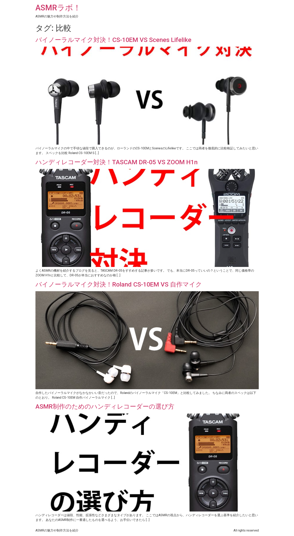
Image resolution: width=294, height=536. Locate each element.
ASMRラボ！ (58, 7)
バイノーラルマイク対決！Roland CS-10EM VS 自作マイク (118, 284)
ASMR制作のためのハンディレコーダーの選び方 (104, 406)
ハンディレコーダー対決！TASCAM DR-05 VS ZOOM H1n (116, 162)
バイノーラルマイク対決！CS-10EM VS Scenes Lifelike (113, 40)
